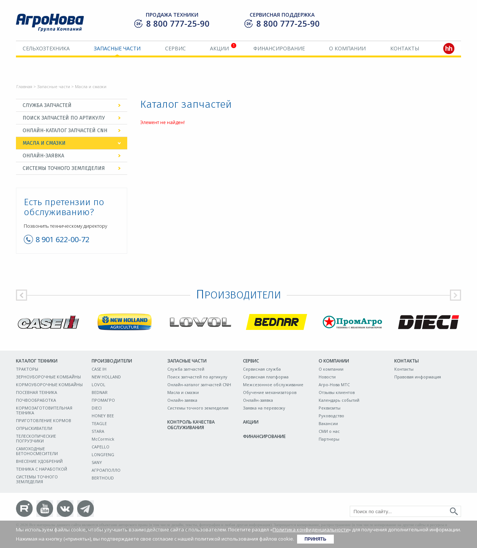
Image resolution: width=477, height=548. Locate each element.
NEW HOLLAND (106, 376)
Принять (315, 539)
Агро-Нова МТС (334, 384)
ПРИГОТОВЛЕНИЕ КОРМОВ (43, 420)
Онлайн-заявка (43, 156)
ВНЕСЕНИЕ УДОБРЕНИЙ (39, 461)
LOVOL (98, 384)
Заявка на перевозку (264, 407)
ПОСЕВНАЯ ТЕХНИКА (36, 392)
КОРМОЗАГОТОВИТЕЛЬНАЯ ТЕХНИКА (44, 410)
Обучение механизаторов (269, 392)
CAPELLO (100, 446)
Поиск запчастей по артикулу (64, 118)
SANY (97, 462)
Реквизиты (330, 407)
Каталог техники (36, 361)
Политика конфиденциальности (311, 529)
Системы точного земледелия (64, 168)
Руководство (331, 415)
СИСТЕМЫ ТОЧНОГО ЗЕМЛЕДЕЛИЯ (37, 479)
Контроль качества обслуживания (191, 424)
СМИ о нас (329, 431)
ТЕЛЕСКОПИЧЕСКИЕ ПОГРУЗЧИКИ (36, 438)
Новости (327, 376)
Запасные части (117, 48)
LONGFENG (103, 454)
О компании (347, 48)
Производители (112, 361)
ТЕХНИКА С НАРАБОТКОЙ (41, 469)
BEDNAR (100, 392)
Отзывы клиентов (337, 392)
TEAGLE (99, 423)
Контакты (404, 48)
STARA (98, 431)
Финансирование (279, 48)
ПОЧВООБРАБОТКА (36, 400)
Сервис (175, 48)
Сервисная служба (262, 369)
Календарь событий (339, 400)
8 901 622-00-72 (62, 239)
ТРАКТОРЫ (27, 369)
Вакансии (328, 423)
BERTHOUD (103, 477)
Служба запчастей (47, 105)
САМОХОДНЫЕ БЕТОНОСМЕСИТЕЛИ (37, 451)
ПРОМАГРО (103, 400)
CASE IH (99, 369)
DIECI (97, 407)
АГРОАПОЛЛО (106, 470)
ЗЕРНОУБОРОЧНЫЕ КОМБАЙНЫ (48, 376)
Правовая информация (417, 376)
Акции (219, 48)
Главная (24, 86)
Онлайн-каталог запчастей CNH (65, 130)
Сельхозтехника (46, 48)
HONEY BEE (103, 415)
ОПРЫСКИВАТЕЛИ (34, 428)
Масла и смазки (44, 143)
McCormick (103, 439)
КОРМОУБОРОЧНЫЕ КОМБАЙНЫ (49, 384)
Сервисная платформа (266, 376)
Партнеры (329, 439)
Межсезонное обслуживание (273, 384)
